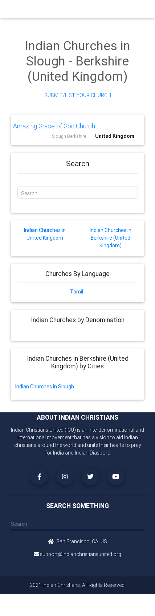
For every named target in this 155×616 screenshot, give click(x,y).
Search (29, 193)
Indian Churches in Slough (44, 386)
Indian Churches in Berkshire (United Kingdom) (110, 238)
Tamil (76, 291)
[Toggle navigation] (141, 9)
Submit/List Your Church (77, 95)
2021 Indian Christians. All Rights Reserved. (78, 585)
